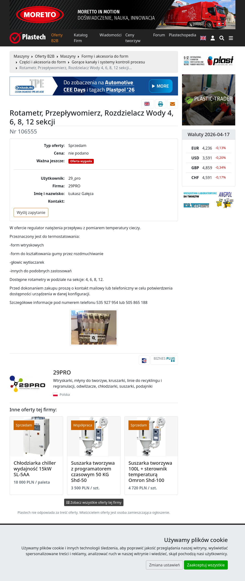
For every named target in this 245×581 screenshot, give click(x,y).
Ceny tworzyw (132, 37)
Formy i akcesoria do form (104, 56)
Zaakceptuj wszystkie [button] (206, 565)
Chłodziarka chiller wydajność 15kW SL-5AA (35, 469)
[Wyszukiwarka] (221, 37)
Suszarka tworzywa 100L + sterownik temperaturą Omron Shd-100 (150, 471)
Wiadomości (111, 35)
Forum (159, 35)
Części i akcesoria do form (42, 62)
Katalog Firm (81, 37)
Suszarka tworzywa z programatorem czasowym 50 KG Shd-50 (93, 471)
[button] (212, 37)
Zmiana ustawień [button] (164, 565)
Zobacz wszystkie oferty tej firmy (94, 502)
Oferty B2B (57, 37)
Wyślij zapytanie (31, 212)
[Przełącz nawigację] (230, 37)
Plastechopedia (182, 35)
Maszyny (21, 56)
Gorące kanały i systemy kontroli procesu (108, 62)
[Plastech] (27, 38)
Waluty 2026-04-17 (209, 134)
